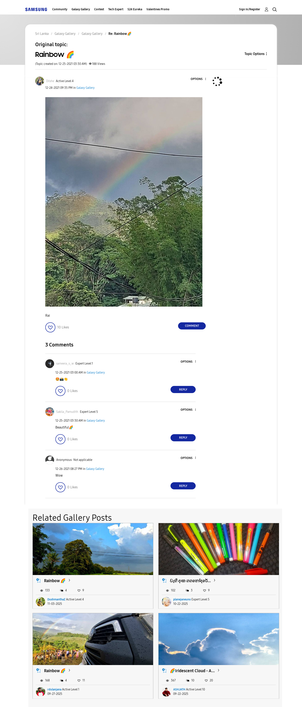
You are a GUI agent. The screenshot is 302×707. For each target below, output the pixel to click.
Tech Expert (115, 9)
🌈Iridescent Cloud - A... (66, 636)
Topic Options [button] (254, 54)
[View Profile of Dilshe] (50, 81)
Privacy (140, 698)
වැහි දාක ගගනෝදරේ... (150, 563)
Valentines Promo (157, 9)
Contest (99, 9)
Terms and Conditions (98, 698)
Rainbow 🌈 (55, 563)
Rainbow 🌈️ (226, 563)
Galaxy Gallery (81, 9)
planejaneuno (142, 582)
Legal (168, 698)
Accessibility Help (48, 698)
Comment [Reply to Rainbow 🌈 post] (192, 326)
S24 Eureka (135, 9)
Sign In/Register (249, 9)
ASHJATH (53, 655)
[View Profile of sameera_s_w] (65, 363)
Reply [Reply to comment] (183, 389)
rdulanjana (226, 582)
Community (59, 9)
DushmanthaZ (56, 582)
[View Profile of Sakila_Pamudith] (67, 412)
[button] (198, 79)
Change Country (201, 698)
